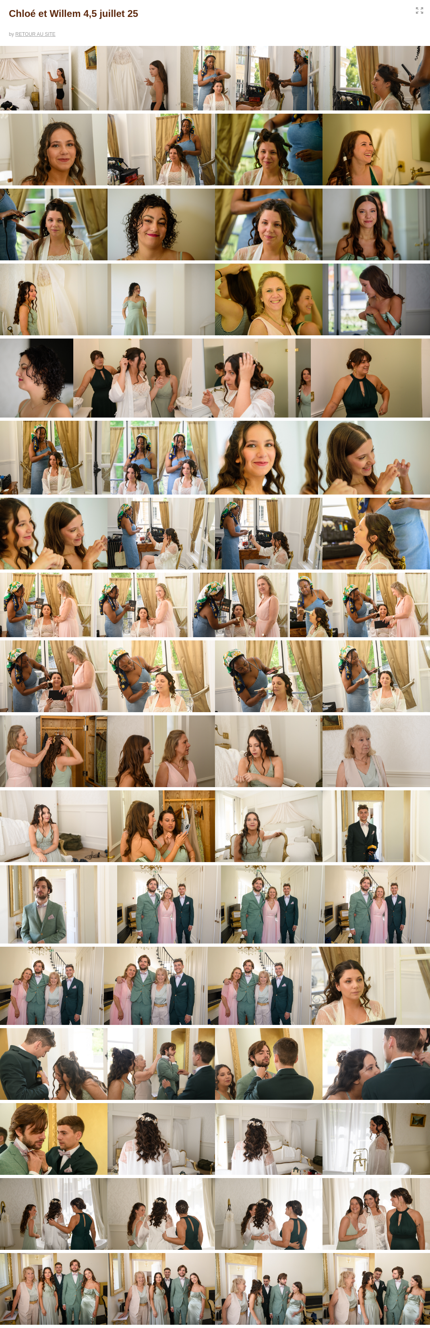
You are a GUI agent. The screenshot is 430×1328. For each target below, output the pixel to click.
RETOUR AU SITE (35, 34)
